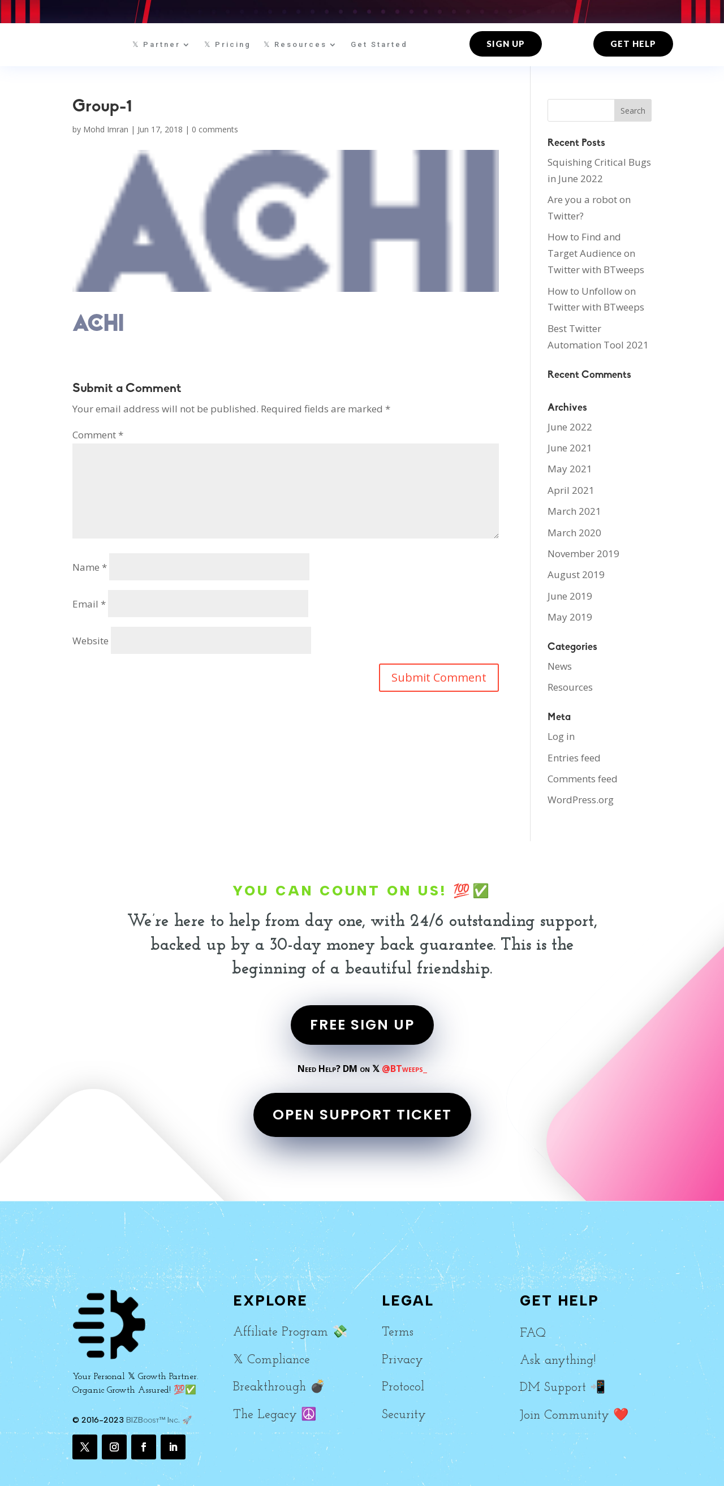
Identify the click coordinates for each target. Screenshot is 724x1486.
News (560, 666)
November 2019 (583, 553)
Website (90, 640)
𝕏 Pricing (227, 44)
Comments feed (583, 778)
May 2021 (570, 468)
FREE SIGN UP (362, 1025)
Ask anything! (558, 1360)
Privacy (402, 1360)
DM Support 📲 (562, 1387)
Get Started (379, 44)
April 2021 (571, 490)
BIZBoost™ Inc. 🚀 (159, 1420)
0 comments (215, 129)
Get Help (633, 43)
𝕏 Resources (295, 44)
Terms (397, 1332)
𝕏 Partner (156, 44)
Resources (570, 687)
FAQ (533, 1333)
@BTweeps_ (404, 1068)
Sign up (505, 43)
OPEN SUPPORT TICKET (362, 1115)
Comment (97, 434)
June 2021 (570, 447)
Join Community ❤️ (574, 1415)
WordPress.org (581, 799)
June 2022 (570, 426)
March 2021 (574, 511)
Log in (561, 736)
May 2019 (570, 616)
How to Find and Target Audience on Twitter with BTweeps (596, 253)
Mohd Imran (105, 129)
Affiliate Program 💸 (290, 1332)
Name (89, 567)
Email (89, 603)
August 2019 (576, 574)
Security (404, 1415)
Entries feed (574, 757)
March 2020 (574, 532)
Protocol (403, 1387)
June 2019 (570, 595)
